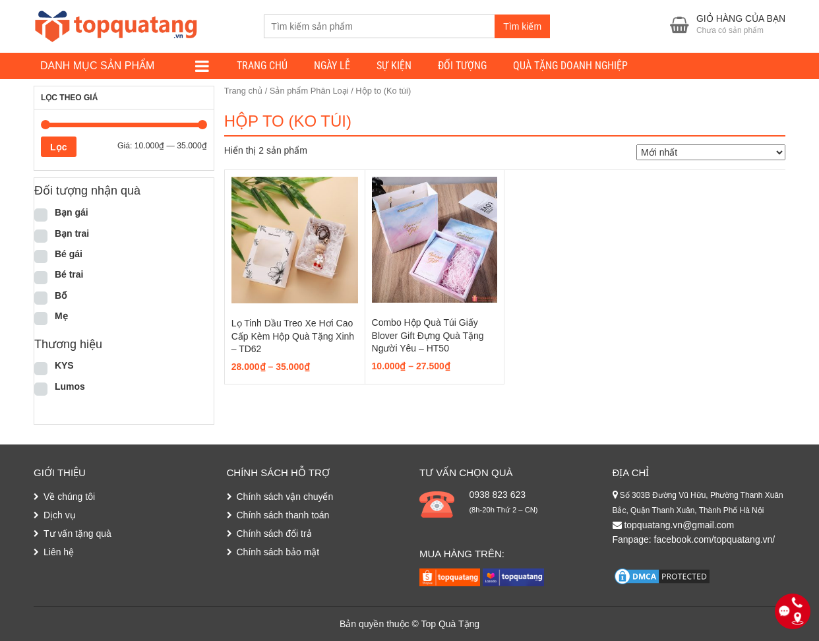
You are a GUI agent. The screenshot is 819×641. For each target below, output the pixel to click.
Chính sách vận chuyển (285, 496)
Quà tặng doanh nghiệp (570, 65)
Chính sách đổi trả (274, 533)
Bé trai (69, 274)
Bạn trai (72, 233)
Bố (61, 295)
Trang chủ (262, 65)
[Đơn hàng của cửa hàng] (710, 152)
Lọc (58, 147)
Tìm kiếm (522, 26)
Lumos (70, 386)
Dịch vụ (60, 515)
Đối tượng (462, 65)
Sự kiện (394, 65)
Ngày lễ (332, 65)
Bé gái (68, 254)
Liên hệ (59, 552)
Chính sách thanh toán (283, 515)
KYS (64, 365)
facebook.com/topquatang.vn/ (714, 539)
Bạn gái (71, 212)
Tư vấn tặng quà (77, 533)
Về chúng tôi (69, 496)
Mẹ (61, 316)
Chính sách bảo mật (278, 552)
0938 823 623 (497, 494)
